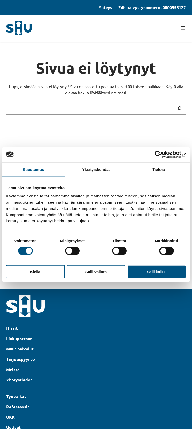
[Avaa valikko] (183, 28)
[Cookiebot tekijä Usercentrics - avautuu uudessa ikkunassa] (163, 154)
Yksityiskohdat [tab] (96, 169)
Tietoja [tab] (158, 169)
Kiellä (35, 271)
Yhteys (105, 7)
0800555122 (174, 7)
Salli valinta (96, 271)
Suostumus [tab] (33, 169)
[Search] (179, 108)
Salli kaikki (157, 271)
